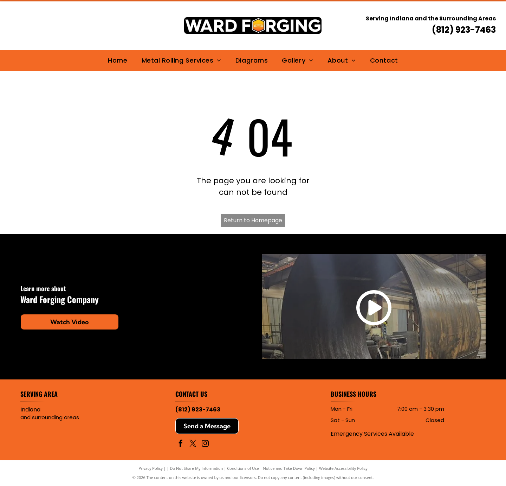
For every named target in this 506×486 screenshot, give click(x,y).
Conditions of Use (243, 468)
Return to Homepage (253, 220)
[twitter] (193, 444)
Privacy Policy (150, 468)
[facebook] (180, 444)
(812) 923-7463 (464, 30)
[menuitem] (117, 60)
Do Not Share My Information (196, 468)
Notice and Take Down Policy (289, 468)
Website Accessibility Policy (343, 468)
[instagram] (205, 444)
